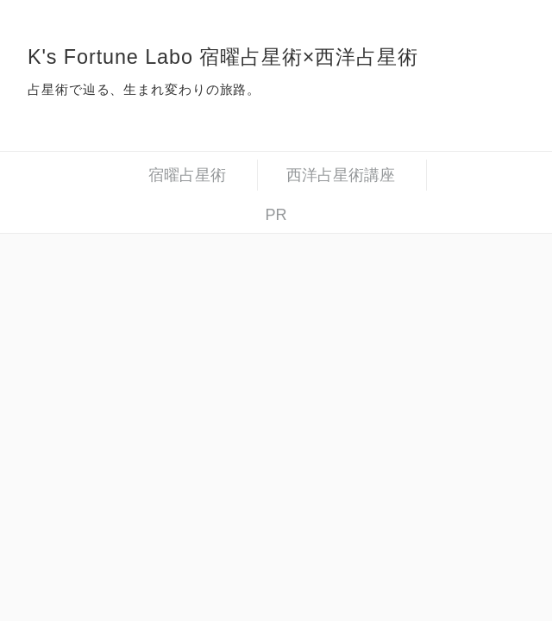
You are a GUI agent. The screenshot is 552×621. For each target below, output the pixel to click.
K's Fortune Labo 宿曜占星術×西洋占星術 (223, 57)
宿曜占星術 (187, 175)
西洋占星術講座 (340, 175)
